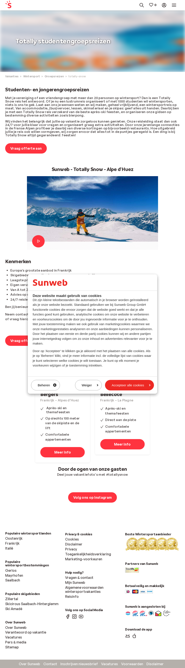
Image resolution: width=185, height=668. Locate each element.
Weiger (90, 385)
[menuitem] (16, 5)
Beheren (47, 385)
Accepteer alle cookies (131, 385)
